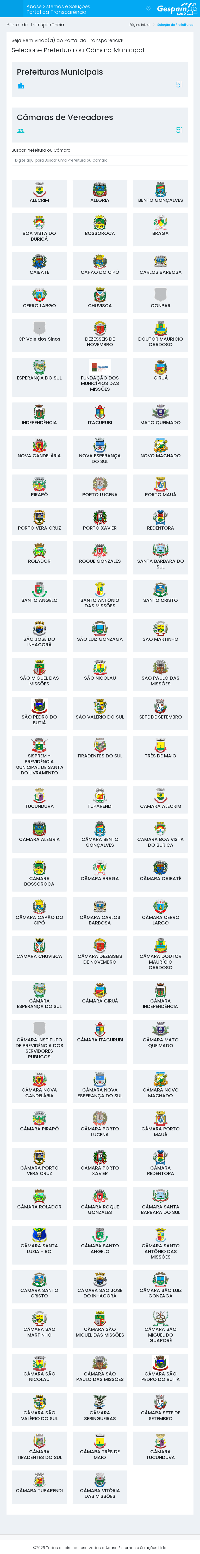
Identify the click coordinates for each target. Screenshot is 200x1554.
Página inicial (139, 24)
